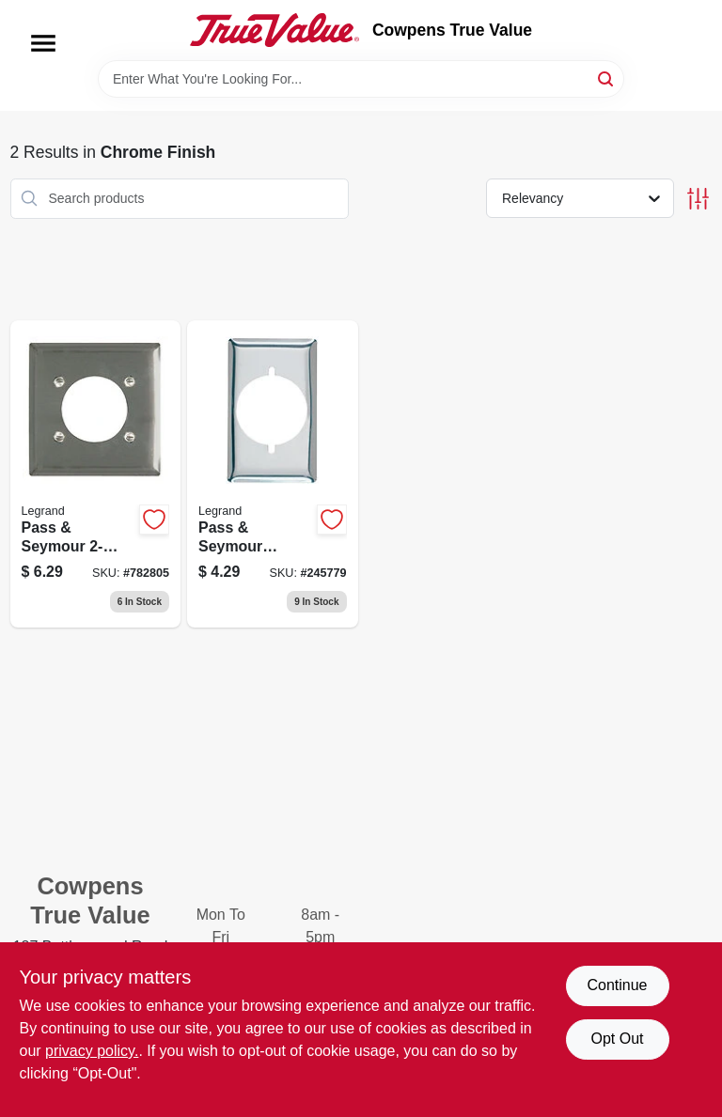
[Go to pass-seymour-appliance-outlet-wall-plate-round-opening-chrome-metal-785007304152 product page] (95, 474)
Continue (617, 985)
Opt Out (616, 1039)
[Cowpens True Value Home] (274, 30)
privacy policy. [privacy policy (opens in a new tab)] (91, 1051)
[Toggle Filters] (698, 198)
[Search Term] (361, 79)
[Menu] (43, 43)
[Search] (606, 77)
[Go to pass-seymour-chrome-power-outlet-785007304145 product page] (272, 474)
